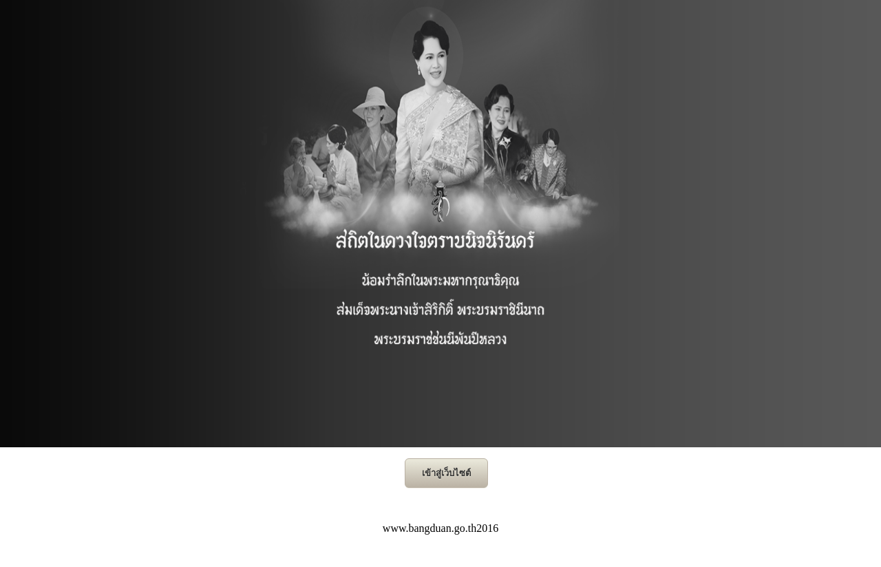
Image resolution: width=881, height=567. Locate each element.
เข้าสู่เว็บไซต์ (446, 473)
